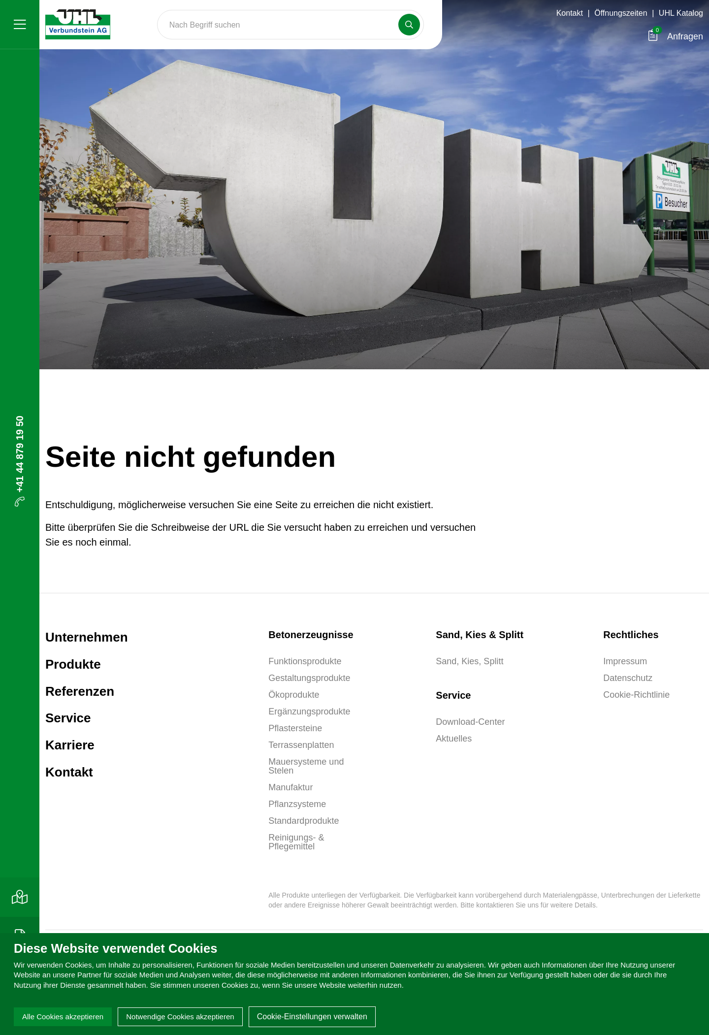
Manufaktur (290, 787)
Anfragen (675, 36)
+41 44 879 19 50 (19, 461)
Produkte (73, 664)
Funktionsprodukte (304, 661)
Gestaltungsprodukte (309, 678)
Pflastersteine (295, 728)
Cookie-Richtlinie (636, 694)
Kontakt (569, 13)
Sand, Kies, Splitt (469, 661)
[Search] (290, 24)
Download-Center (470, 721)
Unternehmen (86, 637)
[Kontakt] (19, 897)
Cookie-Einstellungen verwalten (312, 1016)
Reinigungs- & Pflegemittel (296, 842)
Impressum (625, 661)
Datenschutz (627, 678)
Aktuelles (454, 738)
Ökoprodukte (293, 694)
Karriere (70, 745)
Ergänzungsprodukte (309, 711)
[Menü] (19, 24)
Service (68, 718)
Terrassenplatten (301, 745)
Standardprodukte (303, 820)
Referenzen (79, 691)
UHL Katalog (681, 13)
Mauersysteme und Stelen (306, 766)
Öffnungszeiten (620, 13)
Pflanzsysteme (297, 804)
